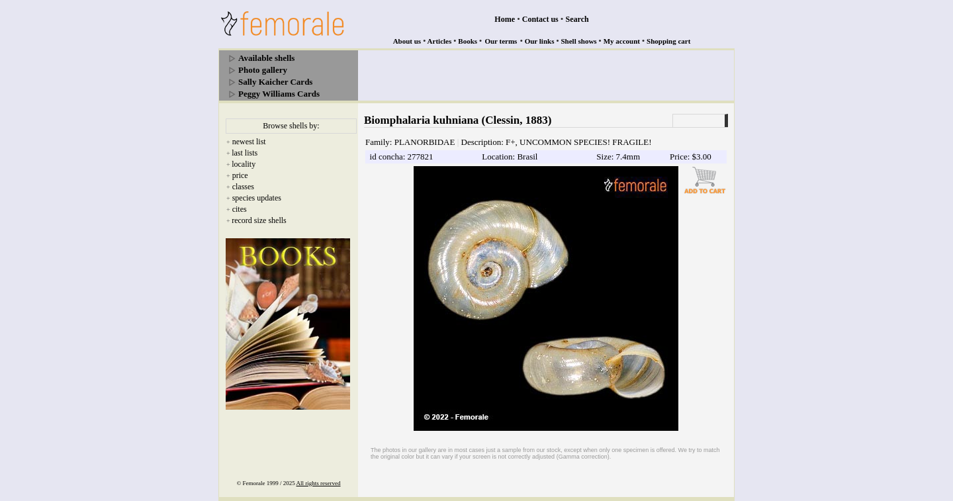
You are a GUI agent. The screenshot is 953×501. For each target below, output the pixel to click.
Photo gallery (262, 70)
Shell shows (579, 41)
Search (577, 19)
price (240, 175)
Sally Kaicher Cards (275, 82)
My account (622, 41)
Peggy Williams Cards (279, 94)
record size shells (259, 220)
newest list (249, 141)
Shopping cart (668, 41)
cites (239, 209)
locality (243, 164)
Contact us (540, 19)
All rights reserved (318, 483)
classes (243, 186)
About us (407, 41)
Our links (540, 41)
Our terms (500, 41)
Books (467, 41)
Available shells (266, 58)
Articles (440, 41)
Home (504, 19)
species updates (256, 198)
